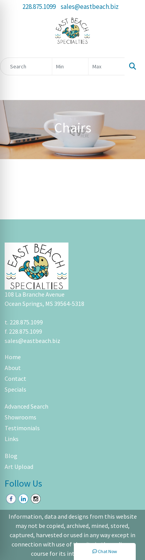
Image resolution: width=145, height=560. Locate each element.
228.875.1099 (39, 6)
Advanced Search (26, 406)
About (13, 368)
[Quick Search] (26, 66)
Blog (11, 456)
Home (13, 357)
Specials (15, 389)
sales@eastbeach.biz (90, 6)
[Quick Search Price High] (106, 66)
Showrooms (20, 417)
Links (12, 439)
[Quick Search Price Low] (70, 66)
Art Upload (19, 466)
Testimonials (22, 428)
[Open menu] (129, 88)
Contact (15, 378)
